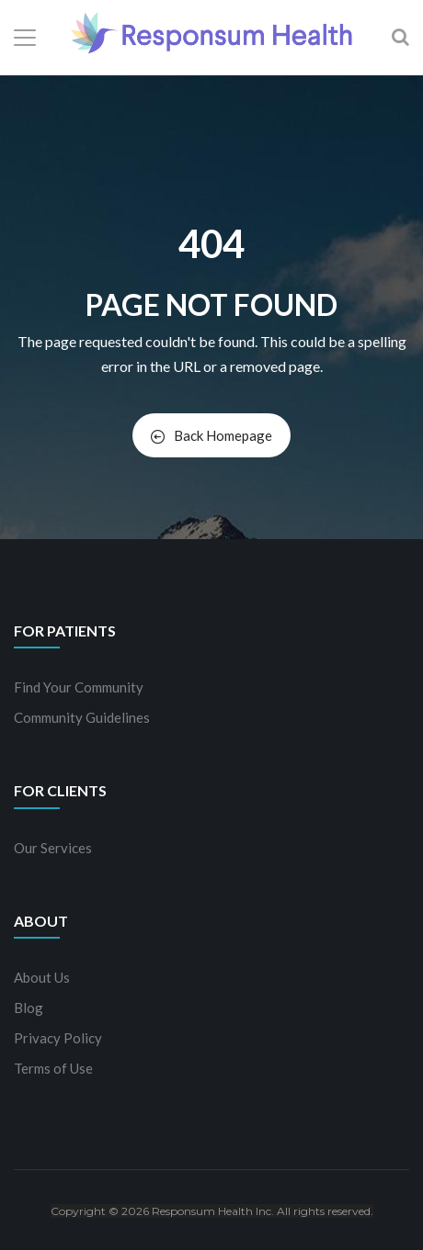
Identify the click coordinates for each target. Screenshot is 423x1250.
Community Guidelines (82, 717)
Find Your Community (78, 687)
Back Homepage (211, 435)
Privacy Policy (58, 1038)
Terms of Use (53, 1068)
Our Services (53, 847)
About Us (42, 977)
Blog (28, 1007)
